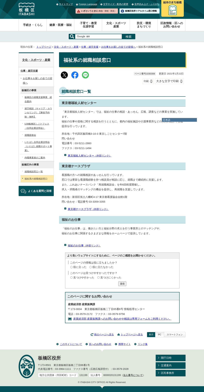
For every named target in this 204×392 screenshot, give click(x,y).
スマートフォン (175, 334)
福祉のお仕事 (84, 245)
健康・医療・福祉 (60, 24)
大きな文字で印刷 (167, 81)
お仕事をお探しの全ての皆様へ (118, 47)
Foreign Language (88, 4)
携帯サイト (124, 344)
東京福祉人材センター (89, 155)
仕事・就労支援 (89, 47)
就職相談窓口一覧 (34, 171)
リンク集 (143, 344)
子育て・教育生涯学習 (88, 25)
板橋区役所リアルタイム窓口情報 (141, 11)
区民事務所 (167, 372)
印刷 (146, 81)
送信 (122, 283)
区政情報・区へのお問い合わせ (171, 25)
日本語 (166, 119)
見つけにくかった (110, 277)
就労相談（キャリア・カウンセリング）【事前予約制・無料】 (38, 112)
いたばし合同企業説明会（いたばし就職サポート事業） (38, 146)
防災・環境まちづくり (144, 25)
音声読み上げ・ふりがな (147, 4)
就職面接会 (30, 135)
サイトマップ (66, 4)
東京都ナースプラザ (88, 209)
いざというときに (98, 11)
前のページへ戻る (104, 334)
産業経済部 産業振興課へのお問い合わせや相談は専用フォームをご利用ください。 (122, 318)
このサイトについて (71, 344)
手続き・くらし (33, 24)
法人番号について (133, 375)
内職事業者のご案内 (35, 157)
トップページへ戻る (132, 334)
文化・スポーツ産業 (116, 25)
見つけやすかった (83, 277)
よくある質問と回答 (40, 190)
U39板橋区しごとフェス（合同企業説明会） (37, 126)
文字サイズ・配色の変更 (115, 4)
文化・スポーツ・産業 (66, 47)
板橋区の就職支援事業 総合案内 (38, 99)
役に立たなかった (103, 266)
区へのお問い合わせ (100, 344)
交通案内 (166, 365)
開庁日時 (166, 357)
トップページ (43, 47)
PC (159, 334)
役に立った (79, 266)
